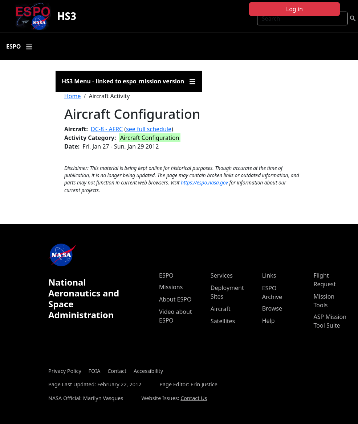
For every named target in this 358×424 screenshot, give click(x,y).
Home (72, 96)
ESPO (166, 275)
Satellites (223, 321)
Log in (294, 9)
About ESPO (175, 299)
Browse (272, 308)
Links (269, 275)
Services (222, 275)
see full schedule (148, 129)
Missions (171, 287)
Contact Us (193, 398)
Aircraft (221, 309)
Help (268, 321)
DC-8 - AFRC (107, 129)
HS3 (66, 16)
